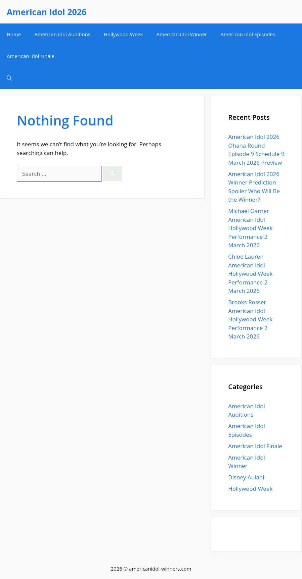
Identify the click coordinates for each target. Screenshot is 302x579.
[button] (9, 78)
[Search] (112, 173)
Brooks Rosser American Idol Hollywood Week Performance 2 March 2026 (250, 319)
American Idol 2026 (46, 11)
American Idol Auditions (62, 34)
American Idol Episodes (247, 34)
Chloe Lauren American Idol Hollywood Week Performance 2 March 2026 (250, 274)
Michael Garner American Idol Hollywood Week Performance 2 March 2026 (250, 228)
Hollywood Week (123, 34)
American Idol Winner (181, 34)
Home (14, 34)
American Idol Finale (30, 56)
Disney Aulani (246, 477)
